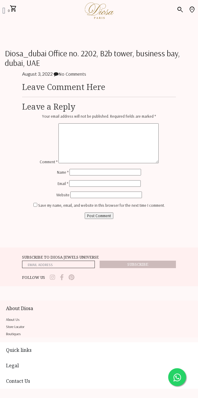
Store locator (15, 326)
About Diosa (19, 308)
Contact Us (18, 381)
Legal (12, 365)
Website (62, 194)
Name (63, 172)
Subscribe (137, 264)
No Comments (70, 74)
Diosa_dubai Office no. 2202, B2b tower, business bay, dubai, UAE (92, 58)
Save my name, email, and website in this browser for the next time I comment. (101, 205)
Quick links (19, 350)
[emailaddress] (58, 264)
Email (63, 183)
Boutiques (13, 334)
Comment (49, 161)
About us (12, 319)
